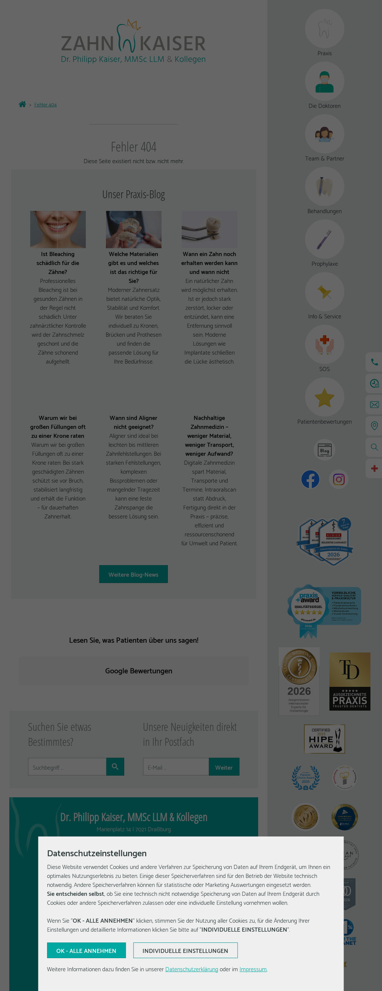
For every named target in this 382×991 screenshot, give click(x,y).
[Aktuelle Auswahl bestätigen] (86, 950)
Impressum (253, 968)
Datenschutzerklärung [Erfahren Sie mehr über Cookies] (191, 968)
